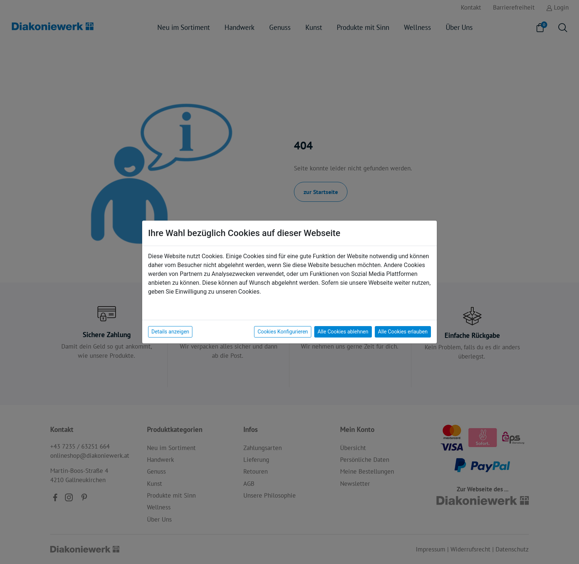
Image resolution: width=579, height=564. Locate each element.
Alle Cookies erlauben (403, 332)
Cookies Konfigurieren (282, 332)
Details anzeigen (170, 332)
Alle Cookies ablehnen (343, 332)
